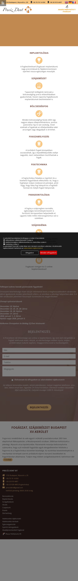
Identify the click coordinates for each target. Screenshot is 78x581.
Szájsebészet (39, 78)
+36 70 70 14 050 (39, 2)
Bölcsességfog (39, 106)
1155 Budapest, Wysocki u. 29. (16, 2)
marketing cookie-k (11, 244)
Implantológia (39, 52)
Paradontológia (39, 194)
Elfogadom (30, 253)
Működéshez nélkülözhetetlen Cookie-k (18, 240)
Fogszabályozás (39, 136)
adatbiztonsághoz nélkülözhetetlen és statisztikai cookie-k (24, 242)
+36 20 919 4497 (56, 2)
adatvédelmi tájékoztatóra (33, 248)
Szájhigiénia (39, 224)
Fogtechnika (39, 164)
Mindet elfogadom (48, 252)
